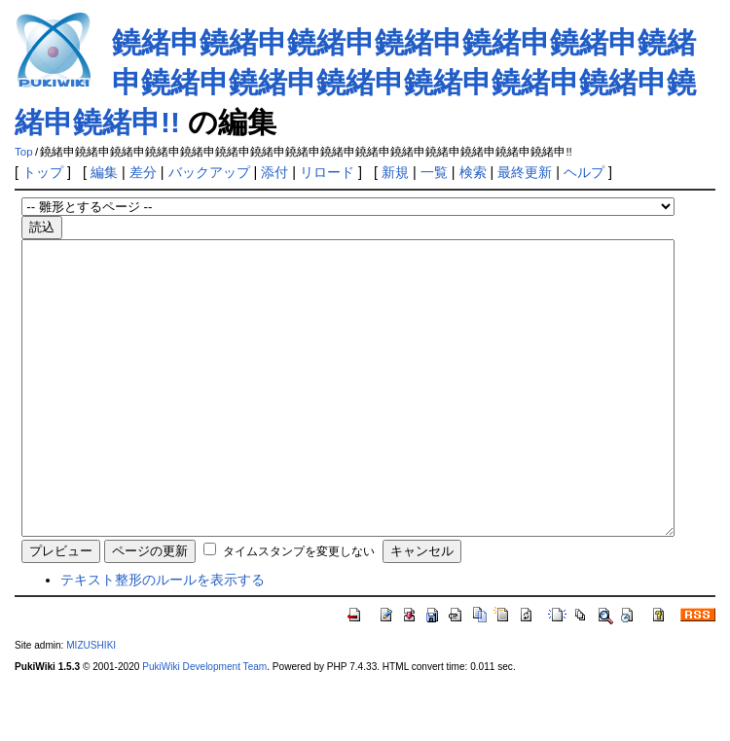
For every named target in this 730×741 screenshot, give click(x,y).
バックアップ (209, 172)
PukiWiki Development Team (204, 725)
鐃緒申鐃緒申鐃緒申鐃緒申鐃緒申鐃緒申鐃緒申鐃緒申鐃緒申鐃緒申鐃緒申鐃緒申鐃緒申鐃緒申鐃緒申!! (355, 82)
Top (24, 152)
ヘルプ (584, 172)
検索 (473, 172)
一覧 (434, 172)
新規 (395, 172)
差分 (143, 172)
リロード (327, 172)
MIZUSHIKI (91, 703)
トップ (42, 172)
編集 (104, 172)
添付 (274, 172)
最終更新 (524, 172)
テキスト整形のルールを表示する (162, 638)
